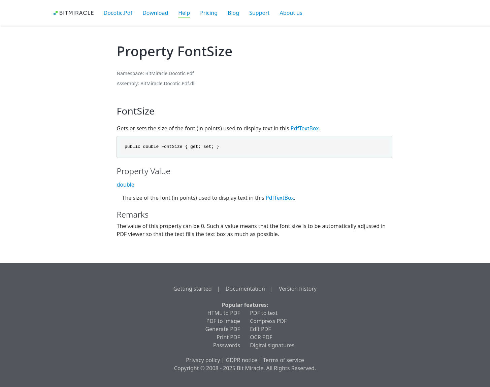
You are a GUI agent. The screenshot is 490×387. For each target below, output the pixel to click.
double (125, 184)
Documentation (245, 288)
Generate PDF (222, 329)
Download (155, 13)
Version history (298, 288)
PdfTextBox (305, 128)
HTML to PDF (223, 313)
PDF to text (263, 313)
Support (259, 13)
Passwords (226, 345)
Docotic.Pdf (118, 13)
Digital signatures (272, 345)
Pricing (209, 13)
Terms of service (283, 360)
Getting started (192, 288)
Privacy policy (203, 360)
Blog (233, 13)
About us (291, 13)
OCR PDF (261, 337)
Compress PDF (268, 321)
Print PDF (228, 337)
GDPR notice (241, 360)
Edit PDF (260, 329)
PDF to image (223, 321)
